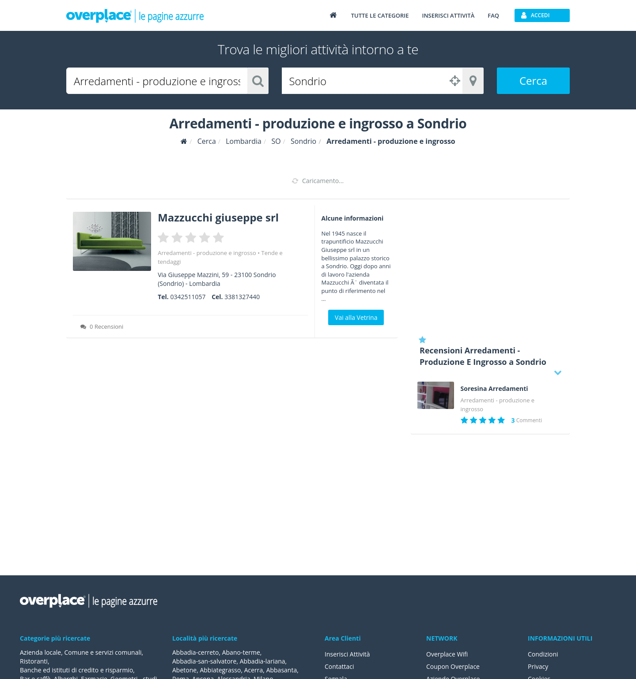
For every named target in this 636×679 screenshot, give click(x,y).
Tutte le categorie (380, 15)
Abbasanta (281, 670)
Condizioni (543, 654)
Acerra (253, 670)
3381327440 (242, 297)
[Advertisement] (490, 267)
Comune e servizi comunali (102, 652)
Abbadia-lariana (262, 661)
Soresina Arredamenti (494, 389)
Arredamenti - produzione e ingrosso (207, 253)
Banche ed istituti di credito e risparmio (76, 670)
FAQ (493, 15)
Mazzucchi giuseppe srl (218, 217)
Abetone (184, 670)
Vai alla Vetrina (356, 317)
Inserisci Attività (347, 654)
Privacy (538, 666)
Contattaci (339, 666)
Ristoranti (34, 661)
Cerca (533, 80)
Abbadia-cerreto (195, 652)
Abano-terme (241, 652)
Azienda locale (40, 652)
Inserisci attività (448, 15)
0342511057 (187, 297)
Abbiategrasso (220, 670)
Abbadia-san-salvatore (204, 661)
